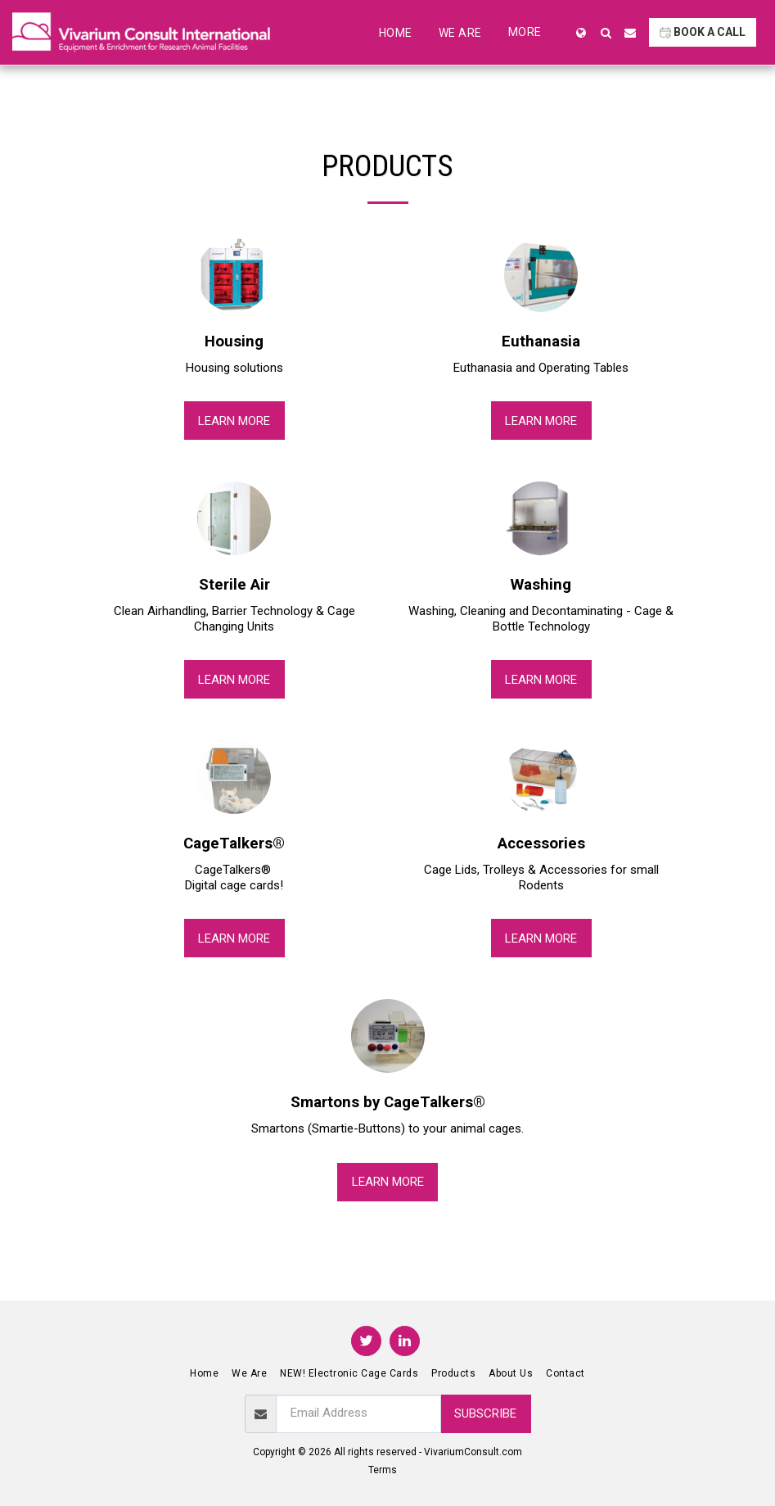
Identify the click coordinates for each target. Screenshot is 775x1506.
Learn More (234, 421)
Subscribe (485, 1413)
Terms (382, 1470)
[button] (605, 32)
